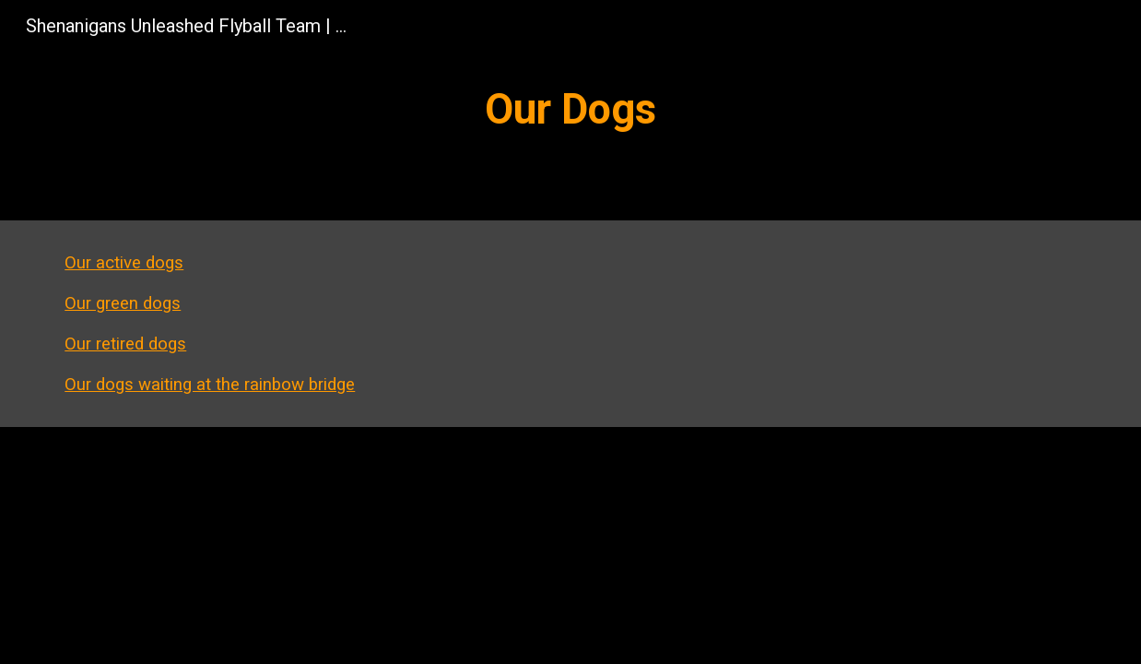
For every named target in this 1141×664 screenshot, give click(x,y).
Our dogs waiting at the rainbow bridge (210, 384)
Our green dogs (123, 303)
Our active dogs (124, 263)
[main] (570, 110)
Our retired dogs (125, 344)
